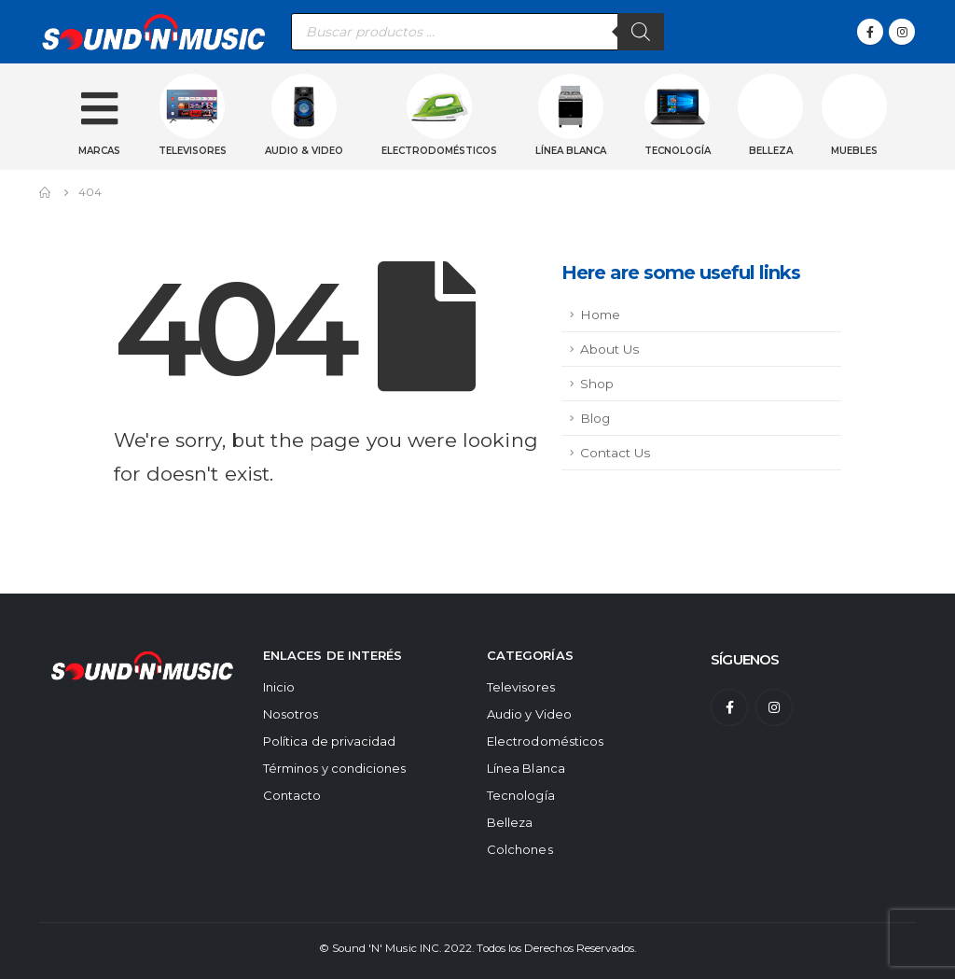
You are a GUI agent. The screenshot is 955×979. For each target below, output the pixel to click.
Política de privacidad (329, 741)
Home (600, 314)
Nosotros (291, 713)
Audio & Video (304, 150)
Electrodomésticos (439, 150)
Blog (595, 418)
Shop (597, 383)
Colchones (520, 849)
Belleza (770, 150)
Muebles (854, 150)
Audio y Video (529, 713)
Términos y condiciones (334, 768)
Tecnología (677, 150)
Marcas (99, 150)
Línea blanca (571, 150)
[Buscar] (640, 31)
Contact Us (615, 452)
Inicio (279, 686)
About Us (609, 349)
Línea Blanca (526, 768)
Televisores (192, 150)
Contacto (292, 795)
